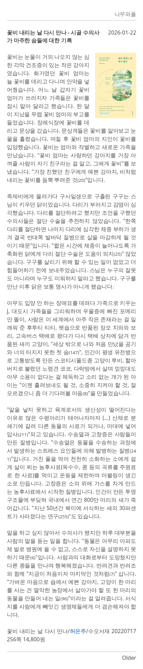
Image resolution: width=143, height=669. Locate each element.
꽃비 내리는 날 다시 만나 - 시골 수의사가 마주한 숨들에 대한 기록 (53, 36)
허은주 (78, 631)
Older (129, 657)
